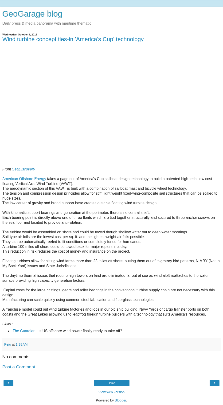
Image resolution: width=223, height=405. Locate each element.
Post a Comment (18, 366)
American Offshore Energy (24, 179)
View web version (111, 392)
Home (111, 383)
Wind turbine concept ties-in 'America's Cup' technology (73, 39)
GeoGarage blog (32, 13)
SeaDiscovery (23, 169)
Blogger (120, 400)
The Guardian (24, 331)
